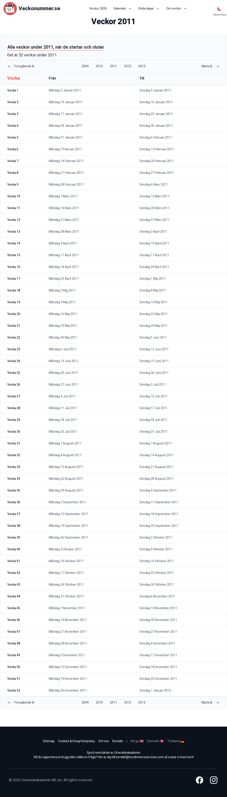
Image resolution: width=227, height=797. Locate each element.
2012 (127, 66)
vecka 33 (13, 467)
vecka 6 (12, 149)
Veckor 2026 (98, 8)
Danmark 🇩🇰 (155, 741)
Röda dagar (149, 8)
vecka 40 (13, 549)
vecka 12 (13, 220)
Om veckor (176, 8)
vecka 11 (13, 208)
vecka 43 (13, 584)
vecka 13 (13, 231)
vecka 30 (13, 431)
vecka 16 (13, 267)
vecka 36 (13, 502)
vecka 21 (13, 325)
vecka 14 (13, 243)
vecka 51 (13, 678)
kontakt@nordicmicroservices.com (140, 757)
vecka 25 (13, 373)
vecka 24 (13, 361)
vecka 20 (13, 314)
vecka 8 (12, 173)
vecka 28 (13, 408)
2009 (85, 66)
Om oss (103, 741)
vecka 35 (13, 490)
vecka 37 (13, 514)
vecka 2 (12, 102)
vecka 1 (12, 90)
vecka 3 (12, 114)
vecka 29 (13, 420)
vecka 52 (13, 690)
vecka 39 (13, 537)
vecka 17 (13, 278)
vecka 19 (13, 302)
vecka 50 (13, 667)
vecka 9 (12, 184)
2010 (99, 66)
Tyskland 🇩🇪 (175, 741)
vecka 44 (13, 596)
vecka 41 (13, 561)
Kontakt (117, 741)
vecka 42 (13, 573)
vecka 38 (13, 525)
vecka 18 (13, 290)
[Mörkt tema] (219, 9)
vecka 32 (13, 455)
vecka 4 (12, 125)
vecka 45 (13, 608)
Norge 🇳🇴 (137, 741)
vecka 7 (12, 161)
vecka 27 (13, 396)
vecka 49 (13, 655)
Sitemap (49, 741)
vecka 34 (13, 478)
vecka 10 (13, 196)
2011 (113, 66)
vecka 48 (13, 643)
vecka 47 (13, 631)
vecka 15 (13, 255)
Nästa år (211, 66)
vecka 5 (12, 137)
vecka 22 (13, 337)
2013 (141, 66)
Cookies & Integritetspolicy (76, 741)
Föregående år (21, 66)
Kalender (122, 8)
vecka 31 (13, 443)
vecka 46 (13, 620)
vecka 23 (13, 349)
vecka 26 (13, 384)
